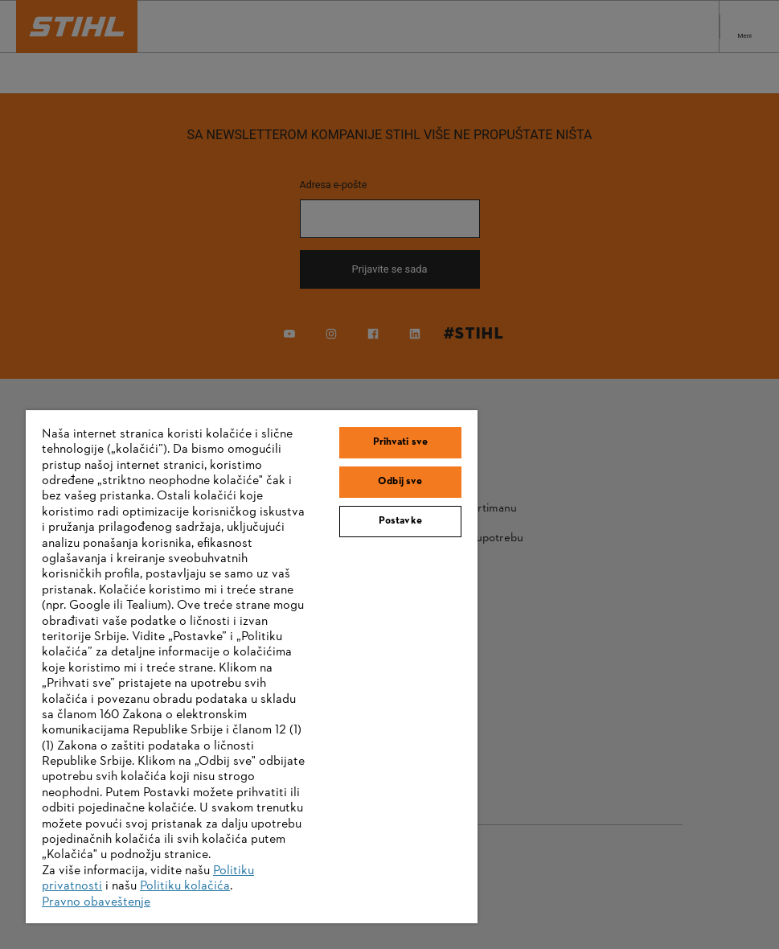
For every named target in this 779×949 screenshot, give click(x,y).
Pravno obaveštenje (96, 902)
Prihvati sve (400, 442)
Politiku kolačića (185, 886)
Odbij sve (400, 481)
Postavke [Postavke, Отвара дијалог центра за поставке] (400, 521)
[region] (252, 666)
